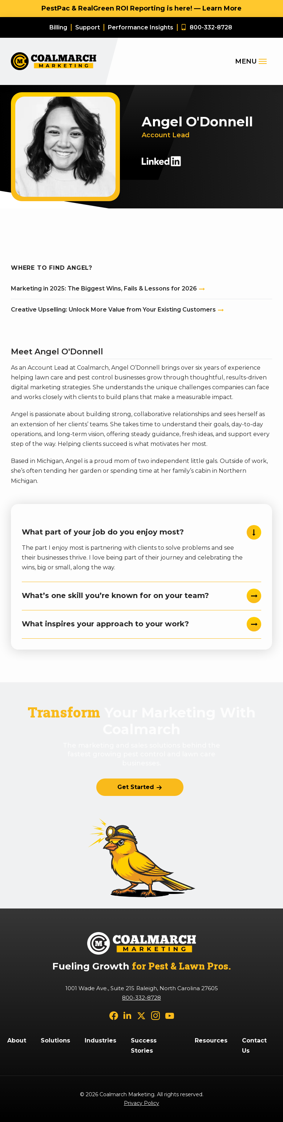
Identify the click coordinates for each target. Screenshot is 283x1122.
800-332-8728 (141, 997)
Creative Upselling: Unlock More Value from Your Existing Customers (113, 309)
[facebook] (113, 1015)
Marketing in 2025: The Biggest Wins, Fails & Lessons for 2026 (104, 288)
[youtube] (169, 1015)
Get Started (135, 787)
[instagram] (155, 1015)
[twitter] (141, 1015)
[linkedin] (127, 1015)
